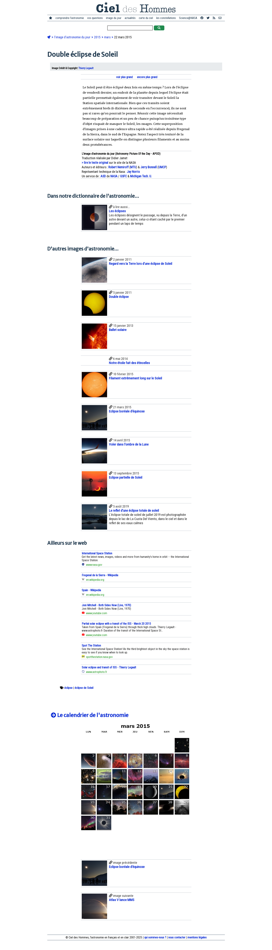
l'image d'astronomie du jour (72, 37)
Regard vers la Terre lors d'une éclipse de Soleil (140, 264)
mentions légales (197, 937)
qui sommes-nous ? (155, 937)
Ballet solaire (117, 330)
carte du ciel (146, 18)
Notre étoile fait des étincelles (129, 363)
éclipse (68, 688)
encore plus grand (146, 77)
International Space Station (97, 553)
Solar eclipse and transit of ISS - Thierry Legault (109, 667)
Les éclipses (117, 211)
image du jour (113, 18)
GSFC (123, 176)
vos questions (95, 18)
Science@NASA (188, 18)
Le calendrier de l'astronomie (89, 715)
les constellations (166, 18)
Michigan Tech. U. (141, 176)
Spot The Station (91, 645)
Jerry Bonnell (148, 167)
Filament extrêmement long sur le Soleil (135, 378)
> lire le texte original (95, 162)
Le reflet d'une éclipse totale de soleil (134, 510)
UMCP (162, 167)
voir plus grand (124, 77)
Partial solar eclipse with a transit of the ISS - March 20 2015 (116, 623)
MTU (133, 167)
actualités (130, 18)
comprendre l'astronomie (69, 18)
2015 (97, 37)
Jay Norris (133, 172)
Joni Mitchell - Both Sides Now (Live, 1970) (106, 605)
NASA (113, 176)
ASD (103, 176)
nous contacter (176, 937)
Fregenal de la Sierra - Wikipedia (100, 575)
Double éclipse (119, 297)
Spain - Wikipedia (91, 590)
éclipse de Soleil (84, 688)
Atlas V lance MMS (121, 900)
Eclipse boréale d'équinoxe (127, 411)
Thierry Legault (86, 68)
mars (107, 37)
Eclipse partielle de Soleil (125, 477)
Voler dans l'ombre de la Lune (129, 444)
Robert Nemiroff (118, 167)
